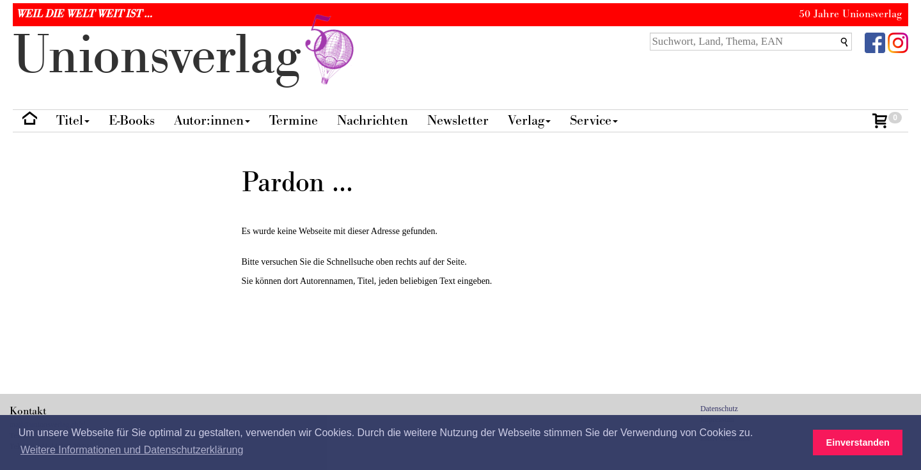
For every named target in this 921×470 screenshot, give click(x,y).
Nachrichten (372, 120)
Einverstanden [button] (858, 442)
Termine (293, 120)
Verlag (529, 120)
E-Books (132, 120)
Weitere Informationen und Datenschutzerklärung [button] (131, 449)
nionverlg (186, 56)
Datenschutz (719, 408)
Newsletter (458, 120)
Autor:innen (212, 120)
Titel (73, 120)
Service (594, 120)
